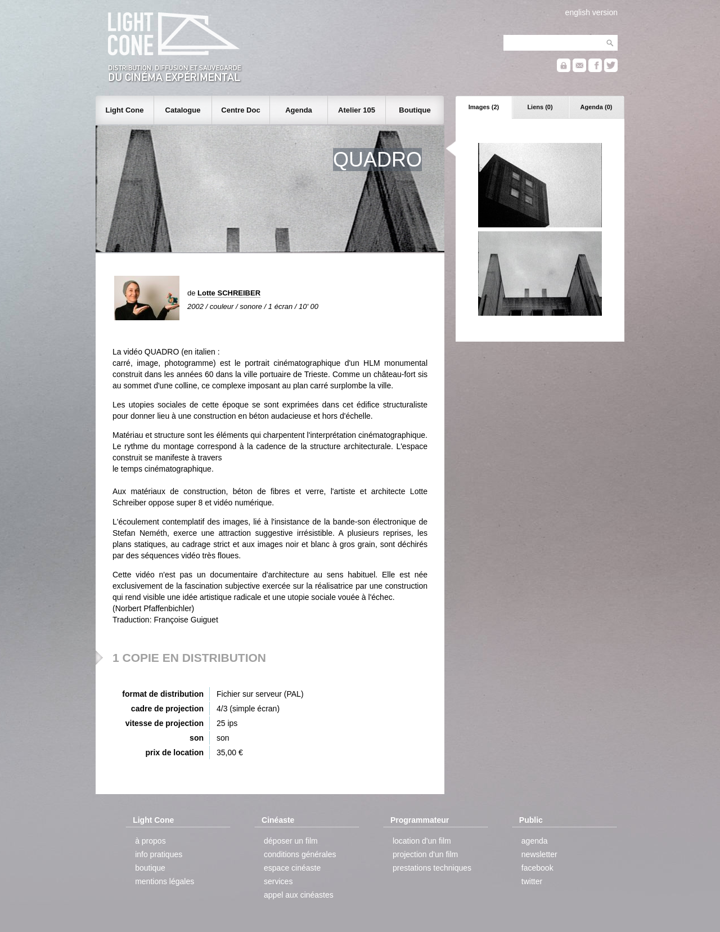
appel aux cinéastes (299, 894)
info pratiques (158, 854)
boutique (150, 867)
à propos (150, 840)
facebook (537, 867)
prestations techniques (432, 867)
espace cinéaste (292, 867)
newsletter (539, 854)
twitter (531, 881)
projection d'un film (425, 854)
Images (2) (484, 107)
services (278, 881)
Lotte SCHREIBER (228, 293)
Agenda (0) (596, 107)
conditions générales (300, 854)
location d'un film (422, 840)
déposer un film (291, 840)
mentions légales (164, 881)
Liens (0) (539, 107)
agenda (534, 840)
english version (591, 12)
